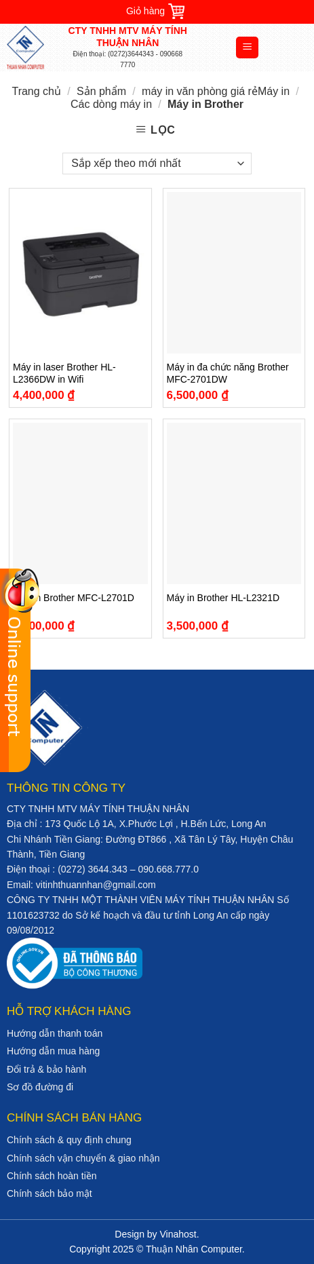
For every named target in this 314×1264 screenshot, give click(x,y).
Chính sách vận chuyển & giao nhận (83, 1158)
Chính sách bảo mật (49, 1193)
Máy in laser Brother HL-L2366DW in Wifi (64, 373)
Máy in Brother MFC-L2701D (73, 597)
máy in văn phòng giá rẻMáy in (216, 91)
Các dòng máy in (111, 104)
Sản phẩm (101, 91)
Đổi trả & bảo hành (46, 1069)
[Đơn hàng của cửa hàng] (156, 163)
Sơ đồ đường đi (40, 1086)
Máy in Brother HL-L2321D (223, 597)
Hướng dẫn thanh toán (54, 1033)
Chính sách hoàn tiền (52, 1175)
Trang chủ (36, 91)
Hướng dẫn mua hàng (53, 1051)
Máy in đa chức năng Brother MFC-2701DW (228, 373)
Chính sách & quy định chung (69, 1139)
